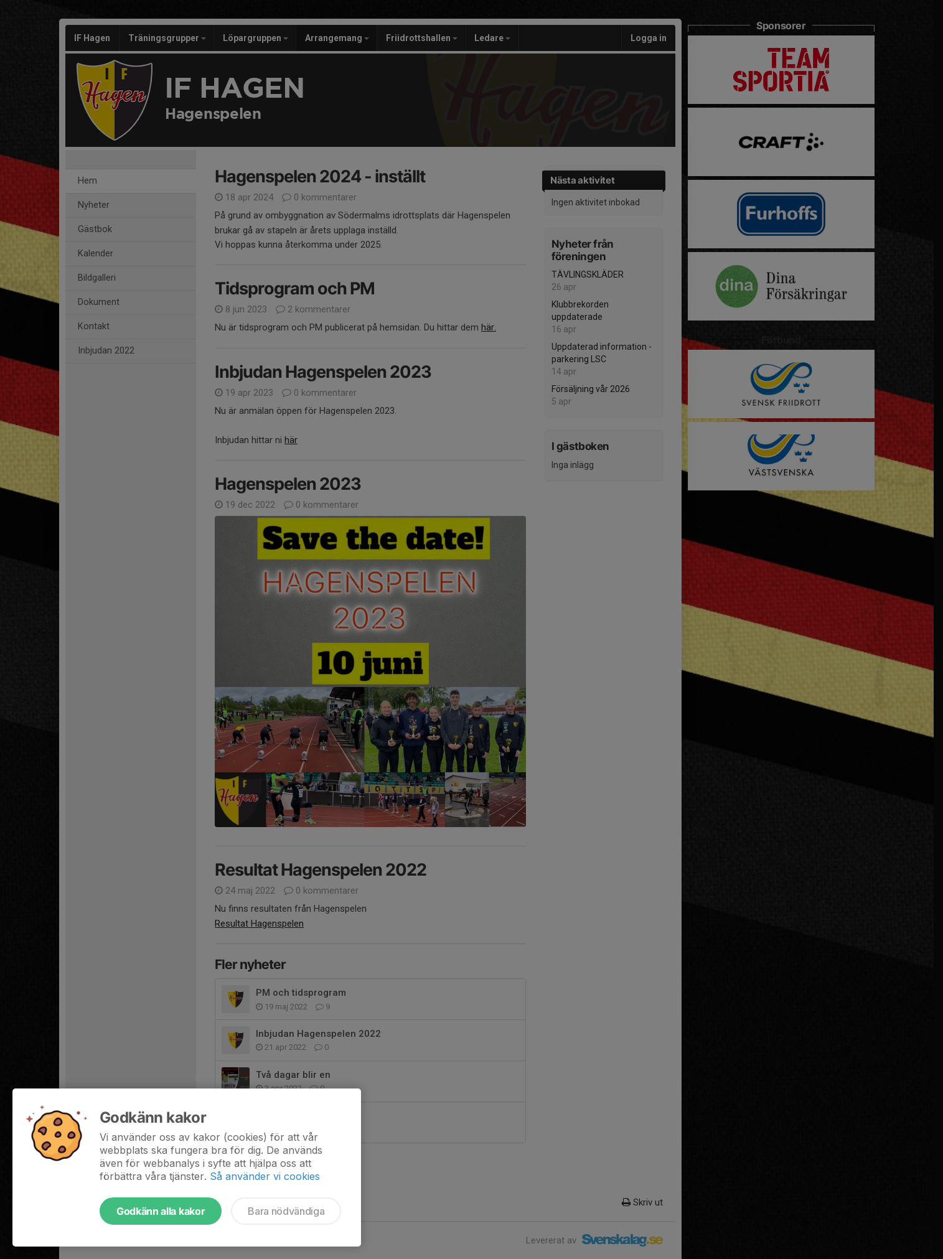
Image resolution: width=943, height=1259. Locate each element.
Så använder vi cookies (265, 1176)
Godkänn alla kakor (160, 1211)
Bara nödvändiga (286, 1211)
